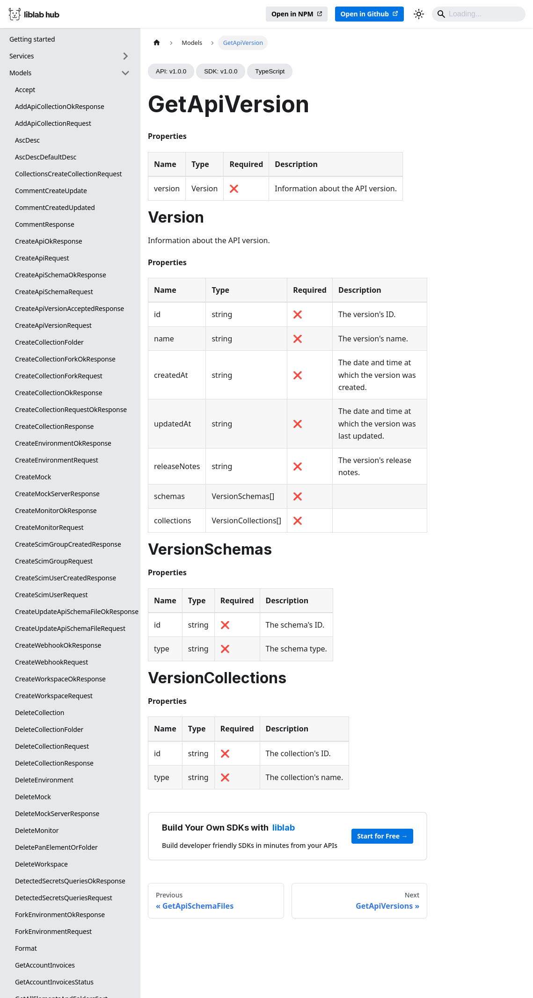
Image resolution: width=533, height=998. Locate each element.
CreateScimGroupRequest (54, 561)
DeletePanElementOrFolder (56, 847)
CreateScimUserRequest (51, 594)
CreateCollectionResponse (54, 426)
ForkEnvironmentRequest (53, 931)
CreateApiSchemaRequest (54, 291)
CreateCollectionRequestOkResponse (71, 409)
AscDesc (27, 140)
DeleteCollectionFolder (49, 729)
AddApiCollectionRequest (53, 123)
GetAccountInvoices (45, 965)
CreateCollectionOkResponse (58, 392)
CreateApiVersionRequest (53, 325)
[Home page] (157, 43)
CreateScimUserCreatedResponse (65, 577)
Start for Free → (382, 836)
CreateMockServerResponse (57, 493)
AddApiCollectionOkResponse (59, 106)
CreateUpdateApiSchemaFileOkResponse (75, 611)
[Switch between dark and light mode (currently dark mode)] (418, 14)
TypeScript (270, 71)
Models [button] (20, 72)
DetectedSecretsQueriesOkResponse (70, 880)
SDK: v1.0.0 (220, 71)
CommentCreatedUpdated (55, 207)
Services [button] (21, 55)
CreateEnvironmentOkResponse (63, 443)
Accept (25, 89)
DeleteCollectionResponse (54, 763)
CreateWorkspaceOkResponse (60, 678)
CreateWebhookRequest (51, 662)
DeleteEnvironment (44, 779)
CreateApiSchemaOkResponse (60, 274)
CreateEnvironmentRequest (56, 460)
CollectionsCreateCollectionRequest (68, 173)
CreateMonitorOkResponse (56, 510)
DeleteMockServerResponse (57, 813)
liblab (283, 827)
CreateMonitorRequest (49, 527)
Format (26, 948)
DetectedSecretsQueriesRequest (63, 897)
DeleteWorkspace (41, 864)
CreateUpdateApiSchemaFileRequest (70, 628)
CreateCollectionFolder (49, 342)
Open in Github (365, 13)
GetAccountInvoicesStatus (54, 981)
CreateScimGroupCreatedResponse (68, 544)
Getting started (32, 39)
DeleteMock (33, 796)
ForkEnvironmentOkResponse (60, 914)
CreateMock (33, 476)
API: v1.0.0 (171, 71)
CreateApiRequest (42, 257)
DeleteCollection (39, 712)
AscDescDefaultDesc (45, 156)
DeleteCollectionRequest (52, 746)
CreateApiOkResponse (48, 241)
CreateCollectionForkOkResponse (65, 358)
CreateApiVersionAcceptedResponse (69, 308)
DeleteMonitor (37, 830)
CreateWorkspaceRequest (54, 695)
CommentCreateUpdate (51, 190)
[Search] (479, 14)
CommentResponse (44, 224)
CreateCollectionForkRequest (58, 375)
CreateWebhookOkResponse (58, 645)
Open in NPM (292, 13)
